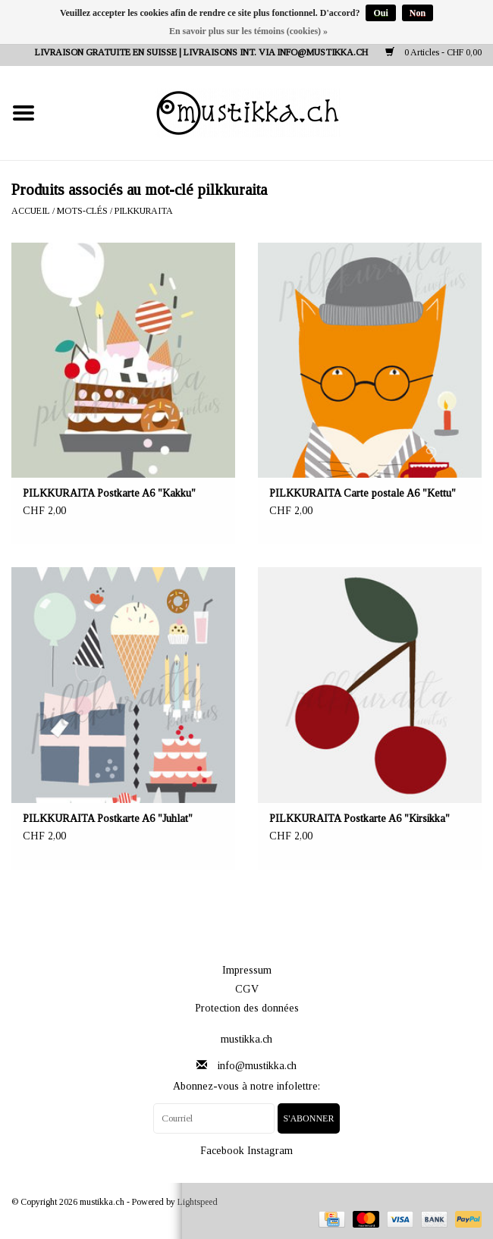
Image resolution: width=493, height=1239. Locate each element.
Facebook (222, 1150)
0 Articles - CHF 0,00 (433, 52)
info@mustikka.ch (257, 1065)
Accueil (30, 210)
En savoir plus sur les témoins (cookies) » (248, 31)
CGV (247, 989)
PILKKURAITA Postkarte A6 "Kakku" (109, 493)
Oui (380, 13)
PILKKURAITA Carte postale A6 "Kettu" (362, 493)
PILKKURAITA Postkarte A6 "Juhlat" (108, 818)
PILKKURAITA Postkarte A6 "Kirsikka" (359, 818)
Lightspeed (197, 1202)
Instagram (270, 1150)
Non (417, 13)
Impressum (247, 970)
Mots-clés (82, 210)
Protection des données (247, 1008)
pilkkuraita (144, 210)
